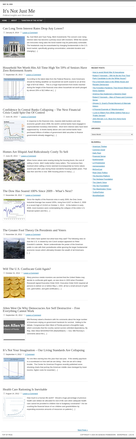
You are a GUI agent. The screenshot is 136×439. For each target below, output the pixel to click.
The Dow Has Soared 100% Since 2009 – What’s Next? (37, 191)
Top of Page (7, 435)
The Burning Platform (101, 176)
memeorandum (99, 166)
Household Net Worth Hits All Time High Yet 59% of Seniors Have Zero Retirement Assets (45, 69)
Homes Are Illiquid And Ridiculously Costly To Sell (35, 151)
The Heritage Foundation (103, 179)
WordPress (122, 435)
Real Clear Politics (100, 173)
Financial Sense (99, 156)
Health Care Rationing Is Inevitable (25, 389)
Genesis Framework (107, 435)
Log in (131, 435)
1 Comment (29, 354)
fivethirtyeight (98, 159)
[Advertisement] (112, 45)
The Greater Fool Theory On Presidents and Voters (34, 230)
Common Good (99, 150)
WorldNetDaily (98, 195)
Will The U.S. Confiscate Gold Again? (27, 269)
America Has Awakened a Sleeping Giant (109, 94)
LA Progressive (99, 163)
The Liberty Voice (100, 182)
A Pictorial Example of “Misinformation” (108, 109)
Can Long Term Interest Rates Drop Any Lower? (33, 28)
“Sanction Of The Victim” (32, 20)
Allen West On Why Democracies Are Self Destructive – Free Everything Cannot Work (41, 309)
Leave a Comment (30, 33)
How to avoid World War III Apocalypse (108, 72)
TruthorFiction (98, 192)
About (14, 20)
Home (4, 20)
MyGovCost (97, 169)
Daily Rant (97, 153)
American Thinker (100, 146)
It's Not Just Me (19, 11)
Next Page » (83, 430)
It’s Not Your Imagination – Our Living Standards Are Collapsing (44, 350)
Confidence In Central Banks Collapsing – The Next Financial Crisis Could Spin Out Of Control (41, 111)
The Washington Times (102, 189)
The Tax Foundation (101, 186)
